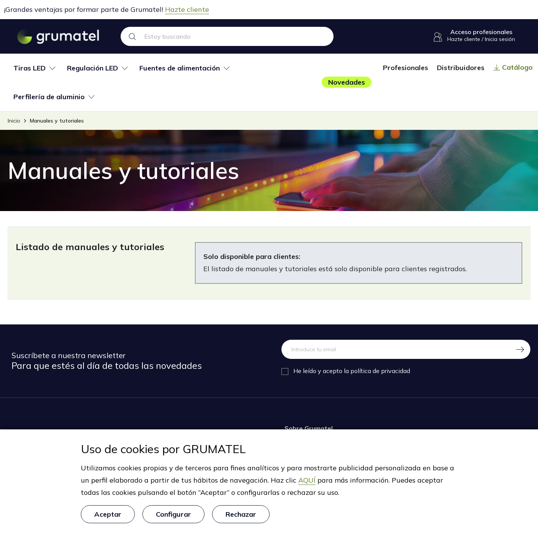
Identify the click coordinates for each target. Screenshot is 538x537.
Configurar (173, 514)
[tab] (34, 68)
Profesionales (405, 67)
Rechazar (241, 514)
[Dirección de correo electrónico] (396, 349)
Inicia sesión (500, 39)
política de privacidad (380, 371)
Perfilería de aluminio (49, 97)
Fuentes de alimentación (179, 68)
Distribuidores (460, 67)
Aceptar (107, 514)
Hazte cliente (187, 9)
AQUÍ (307, 480)
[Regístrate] (520, 349)
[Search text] (238, 36)
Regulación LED (92, 68)
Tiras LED (29, 68)
